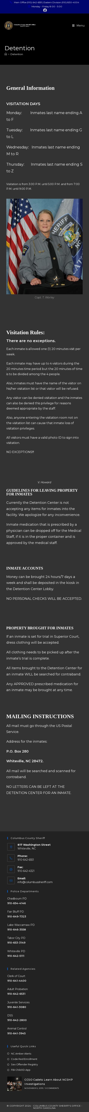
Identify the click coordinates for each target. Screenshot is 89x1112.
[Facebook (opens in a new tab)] (44, 10)
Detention (16, 54)
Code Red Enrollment (24, 1058)
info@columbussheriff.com (35, 882)
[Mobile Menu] (78, 25)
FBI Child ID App (20, 1069)
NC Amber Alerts (21, 1053)
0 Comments (52, 1088)
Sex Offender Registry (24, 1064)
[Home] (5, 54)
